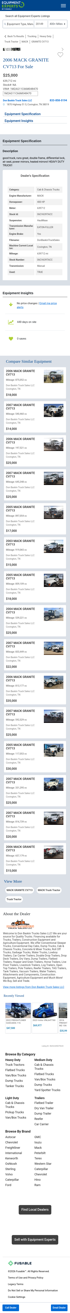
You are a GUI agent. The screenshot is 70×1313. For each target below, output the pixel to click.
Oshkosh (11, 1163)
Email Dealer (59, 1307)
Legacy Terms (15, 1284)
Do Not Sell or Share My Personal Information (33, 1290)
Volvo (9, 1174)
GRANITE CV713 (39, 41)
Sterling (10, 1169)
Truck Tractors (14, 1064)
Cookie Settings (16, 1297)
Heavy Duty (45, 36)
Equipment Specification (23, 114)
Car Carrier (41, 1124)
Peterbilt (40, 1153)
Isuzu (38, 1142)
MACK (25, 41)
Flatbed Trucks (15, 1070)
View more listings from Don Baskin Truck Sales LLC (33, 987)
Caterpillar (12, 1179)
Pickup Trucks (14, 1112)
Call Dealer (10, 1307)
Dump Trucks (14, 1080)
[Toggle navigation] (63, 5)
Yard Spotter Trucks (47, 1090)
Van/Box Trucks (15, 1075)
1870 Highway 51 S (14, 104)
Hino (37, 1179)
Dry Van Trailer (44, 1108)
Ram (37, 1185)
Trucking (31, 36)
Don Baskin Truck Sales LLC (17, 100)
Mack (38, 1147)
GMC (37, 1137)
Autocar (10, 1137)
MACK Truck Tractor (49, 890)
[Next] (61, 49)
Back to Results (15, 36)
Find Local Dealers (35, 1210)
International (13, 1153)
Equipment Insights (19, 121)
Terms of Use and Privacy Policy (25, 1277)
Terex (38, 1158)
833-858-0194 (58, 100)
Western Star (42, 1163)
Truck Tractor (11, 41)
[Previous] (8, 49)
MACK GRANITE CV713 (20, 890)
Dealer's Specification (35, 175)
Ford (8, 1185)
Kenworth (11, 1158)
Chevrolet (11, 1142)
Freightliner (12, 1147)
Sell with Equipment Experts (35, 1240)
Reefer (38, 1119)
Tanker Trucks (14, 1086)
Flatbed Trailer (43, 1103)
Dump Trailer (42, 1113)
